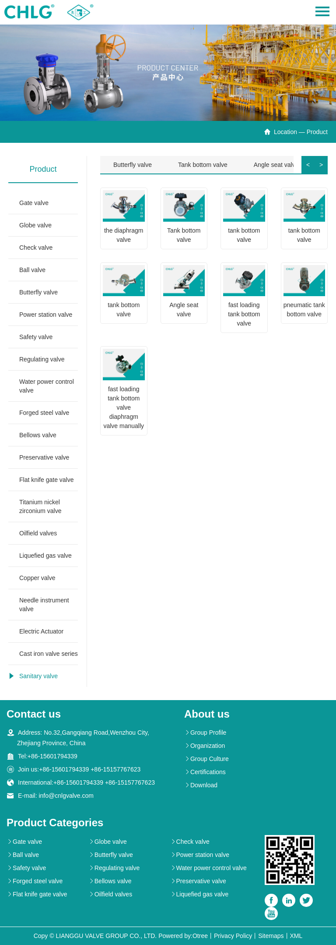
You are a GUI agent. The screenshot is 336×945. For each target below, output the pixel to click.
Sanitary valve (38, 676)
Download (200, 785)
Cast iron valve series (48, 653)
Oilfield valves (38, 533)
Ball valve (32, 269)
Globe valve (35, 225)
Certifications (205, 771)
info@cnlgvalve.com (66, 795)
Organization (204, 745)
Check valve (35, 247)
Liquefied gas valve (45, 555)
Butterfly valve (38, 292)
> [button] (321, 164)
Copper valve (37, 577)
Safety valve (35, 336)
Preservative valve (44, 457)
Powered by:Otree (183, 935)
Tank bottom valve (203, 164)
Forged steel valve (44, 412)
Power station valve (45, 314)
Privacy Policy (233, 935)
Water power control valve (46, 386)
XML (296, 935)
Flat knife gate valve (46, 479)
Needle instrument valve (44, 604)
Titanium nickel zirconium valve (40, 506)
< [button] (308, 164)
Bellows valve (37, 435)
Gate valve (34, 202)
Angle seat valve (276, 164)
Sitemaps (271, 935)
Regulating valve (42, 359)
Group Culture (206, 758)
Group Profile (205, 732)
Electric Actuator (41, 631)
